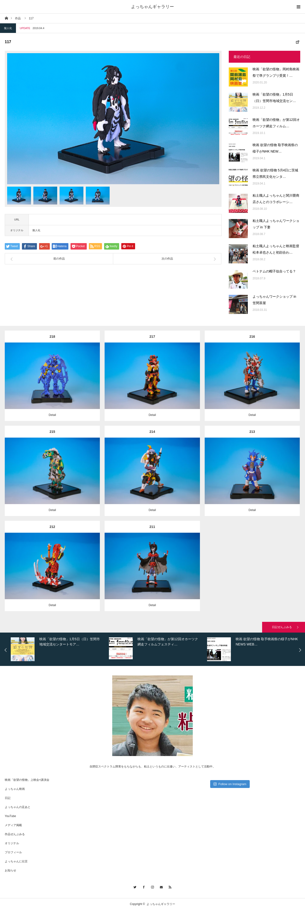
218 (52, 336)
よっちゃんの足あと (17, 807)
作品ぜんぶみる (15, 834)
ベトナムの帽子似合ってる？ (274, 271)
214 (152, 432)
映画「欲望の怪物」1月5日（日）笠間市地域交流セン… (274, 97)
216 (252, 336)
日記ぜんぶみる (282, 627)
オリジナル (12, 843)
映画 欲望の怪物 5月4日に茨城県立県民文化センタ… (275, 173)
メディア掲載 (13, 825)
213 (252, 432)
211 (152, 527)
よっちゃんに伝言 (16, 861)
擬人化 (8, 28)
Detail (52, 415)
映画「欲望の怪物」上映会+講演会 (27, 780)
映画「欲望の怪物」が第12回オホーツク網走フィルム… (276, 123)
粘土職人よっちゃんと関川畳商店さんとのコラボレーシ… (276, 199)
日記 (7, 798)
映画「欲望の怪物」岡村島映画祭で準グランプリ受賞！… (276, 72)
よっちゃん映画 (15, 789)
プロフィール (13, 852)
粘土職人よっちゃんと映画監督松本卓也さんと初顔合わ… (276, 249)
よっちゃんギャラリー (152, 6)
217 (152, 336)
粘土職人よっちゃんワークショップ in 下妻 (276, 224)
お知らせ (10, 870)
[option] (113, 118)
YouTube (10, 816)
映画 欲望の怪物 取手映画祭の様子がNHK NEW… (275, 148)
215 (52, 432)
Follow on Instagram (230, 784)
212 (52, 527)
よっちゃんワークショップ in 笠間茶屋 (274, 300)
